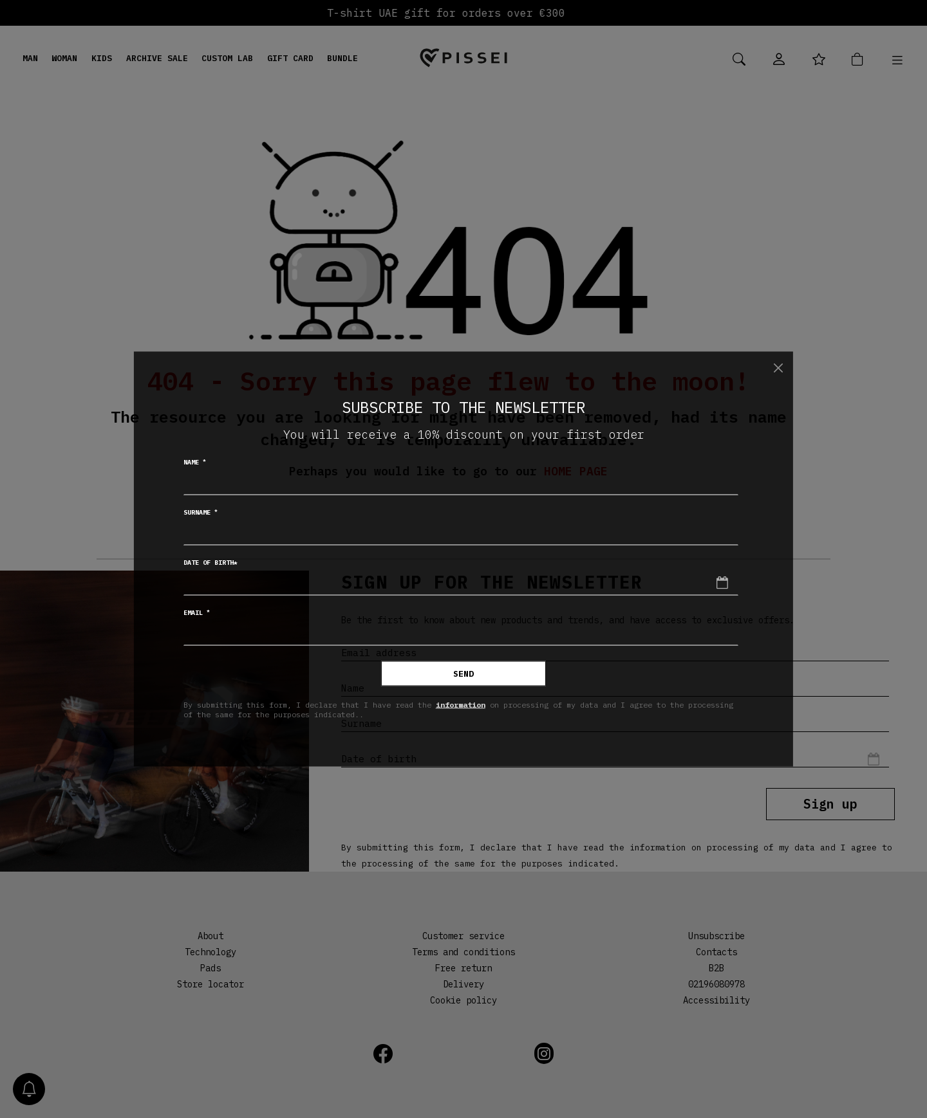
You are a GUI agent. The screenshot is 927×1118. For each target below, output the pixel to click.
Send (463, 673)
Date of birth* (210, 562)
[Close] (778, 367)
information (460, 704)
